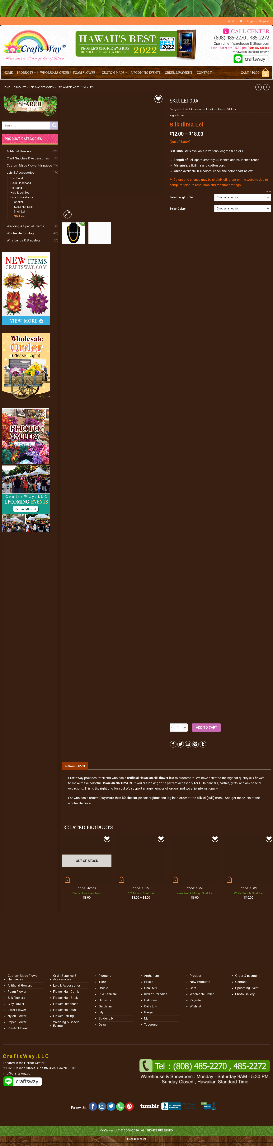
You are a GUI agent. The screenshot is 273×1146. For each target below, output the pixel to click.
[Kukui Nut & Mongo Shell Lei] (194, 859)
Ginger (149, 1012)
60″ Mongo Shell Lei (141, 893)
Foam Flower (85, 72)
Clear (268, 191)
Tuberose (151, 1025)
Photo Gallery (245, 994)
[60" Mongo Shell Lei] (141, 859)
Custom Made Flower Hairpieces (23, 977)
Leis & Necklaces (68, 87)
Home (8, 73)
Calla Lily (150, 1006)
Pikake (148, 982)
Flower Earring (63, 1016)
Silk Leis (88, 87)
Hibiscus (105, 1000)
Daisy (102, 1025)
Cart (193, 988)
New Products (200, 982)
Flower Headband (65, 1004)
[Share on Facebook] (173, 744)
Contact (204, 73)
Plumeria (105, 976)
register (154, 798)
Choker (18, 202)
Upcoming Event (247, 988)
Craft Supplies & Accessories (28, 158)
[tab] (75, 766)
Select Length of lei (181, 197)
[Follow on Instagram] (102, 1106)
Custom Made (114, 72)
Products (26, 72)
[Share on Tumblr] (203, 744)
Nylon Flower (17, 1016)
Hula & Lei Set (19, 192)
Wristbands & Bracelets (23, 240)
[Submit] (54, 125)
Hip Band (16, 188)
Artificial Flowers (19, 151)
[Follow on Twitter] (111, 1106)
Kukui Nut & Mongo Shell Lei (195, 893)
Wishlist (195, 1006)
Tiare (102, 982)
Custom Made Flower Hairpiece (29, 165)
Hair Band (16, 178)
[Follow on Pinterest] (129, 1106)
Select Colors (178, 208)
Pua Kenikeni (108, 994)
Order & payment (178, 73)
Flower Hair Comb (66, 992)
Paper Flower (17, 1022)
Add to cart (206, 727)
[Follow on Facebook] (93, 1106)
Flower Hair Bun (64, 1010)
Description (75, 766)
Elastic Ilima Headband (86, 893)
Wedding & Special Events (25, 226)
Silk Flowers (16, 998)
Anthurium (151, 976)
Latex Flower (17, 1010)
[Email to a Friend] (188, 744)
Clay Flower (16, 1004)
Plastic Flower (18, 1028)
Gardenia (105, 1006)
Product (20, 87)
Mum (147, 1018)
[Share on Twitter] (180, 744)
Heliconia (151, 1000)
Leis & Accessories (42, 87)
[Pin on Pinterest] (195, 744)
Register (264, 21)
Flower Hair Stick (65, 998)
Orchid (103, 988)
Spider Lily (106, 1018)
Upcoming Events (146, 73)
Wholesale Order (54, 73)
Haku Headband (20, 183)
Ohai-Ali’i (150, 988)
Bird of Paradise (155, 994)
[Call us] (120, 1106)
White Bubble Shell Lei (248, 893)
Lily (101, 1012)
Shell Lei (19, 211)
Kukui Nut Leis (23, 207)
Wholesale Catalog (20, 233)
